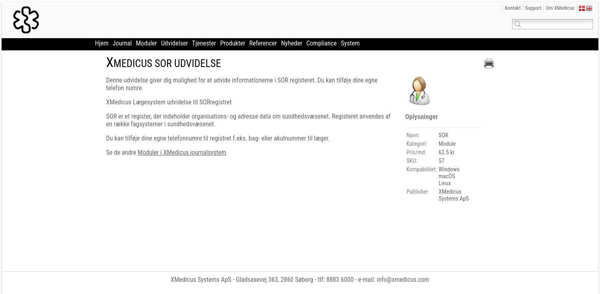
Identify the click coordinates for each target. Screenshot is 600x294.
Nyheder (291, 43)
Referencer (263, 43)
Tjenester (204, 43)
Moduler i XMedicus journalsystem (182, 152)
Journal (122, 43)
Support (533, 8)
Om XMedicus (560, 8)
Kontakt (513, 8)
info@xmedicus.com (403, 279)
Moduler (146, 43)
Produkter (232, 43)
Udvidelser (174, 43)
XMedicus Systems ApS (201, 279)
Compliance (321, 43)
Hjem (102, 43)
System (350, 43)
